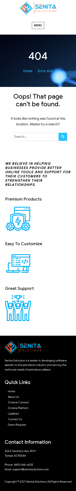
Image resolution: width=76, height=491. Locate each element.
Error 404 (45, 71)
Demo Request (17, 424)
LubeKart (13, 413)
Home (27, 71)
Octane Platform (18, 408)
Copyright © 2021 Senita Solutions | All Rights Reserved (38, 481)
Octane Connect (18, 402)
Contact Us (15, 419)
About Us (13, 397)
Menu (38, 25)
